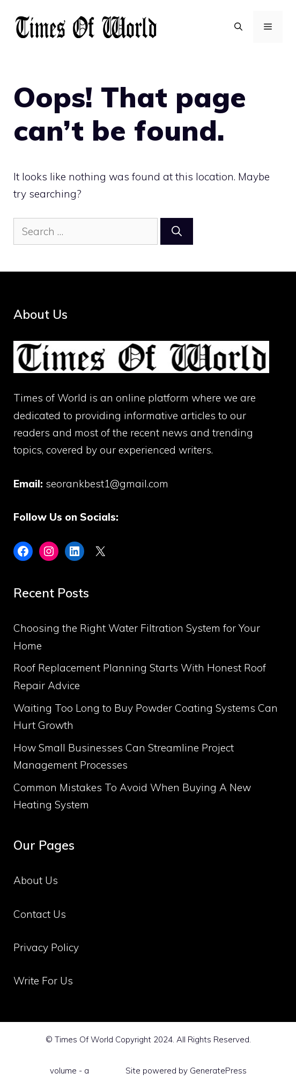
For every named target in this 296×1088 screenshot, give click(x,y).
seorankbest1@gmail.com (107, 483)
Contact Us (39, 914)
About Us (35, 880)
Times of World (50, 397)
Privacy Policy (46, 947)
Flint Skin (107, 1070)
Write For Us (43, 980)
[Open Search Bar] (238, 27)
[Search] (176, 231)
